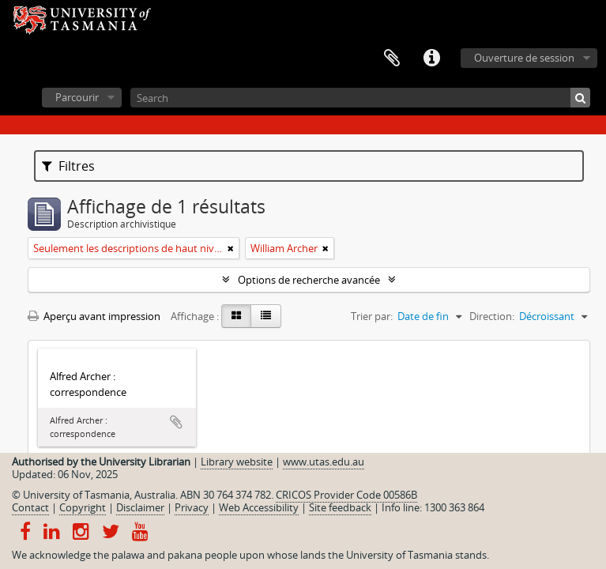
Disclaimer (140, 507)
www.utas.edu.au (323, 461)
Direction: (491, 316)
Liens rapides (431, 58)
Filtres (68, 166)
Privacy (192, 507)
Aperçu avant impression (94, 316)
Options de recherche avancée (309, 280)
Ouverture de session (524, 58)
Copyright (82, 507)
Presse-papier (392, 58)
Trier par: (372, 316)
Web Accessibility (259, 507)
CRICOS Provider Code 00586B (346, 495)
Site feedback (340, 507)
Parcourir (77, 97)
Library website (237, 461)
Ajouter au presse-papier (176, 422)
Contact (30, 507)
